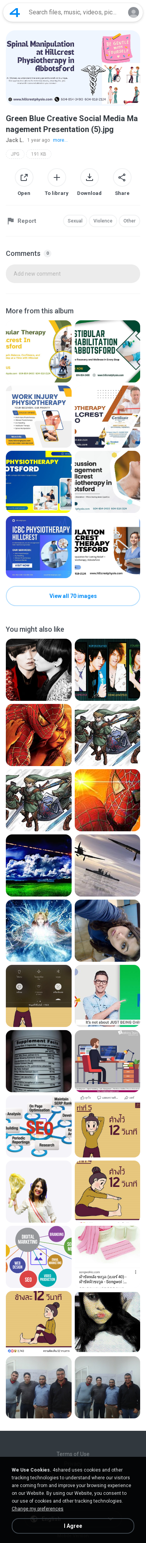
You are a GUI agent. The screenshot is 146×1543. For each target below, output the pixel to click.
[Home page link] (15, 12)
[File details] (39, 351)
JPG (15, 154)
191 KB (38, 154)
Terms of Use (73, 1454)
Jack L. (15, 140)
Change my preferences (37, 1509)
